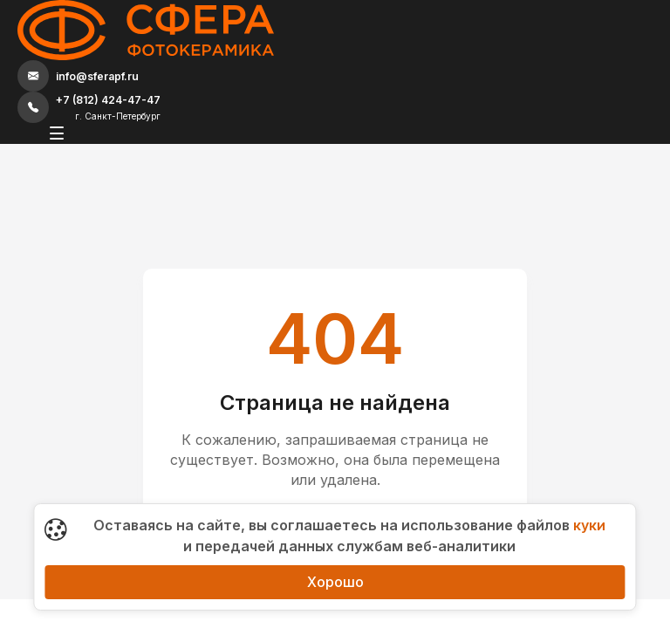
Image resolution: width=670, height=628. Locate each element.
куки (589, 525)
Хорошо (335, 581)
